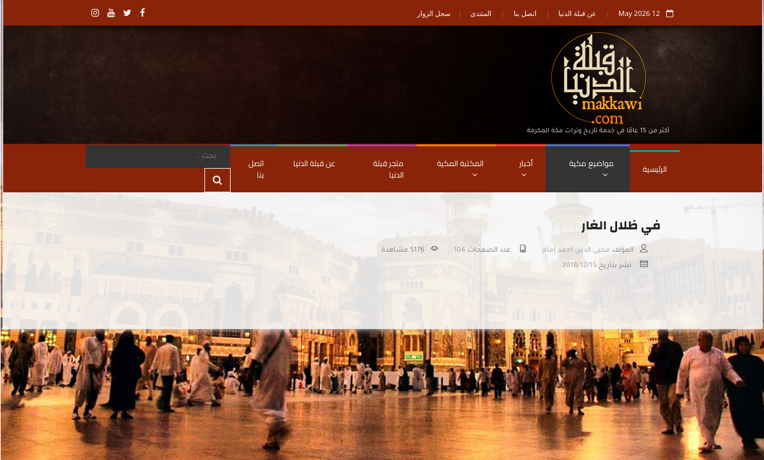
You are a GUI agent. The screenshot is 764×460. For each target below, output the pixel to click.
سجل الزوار (433, 13)
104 (459, 250)
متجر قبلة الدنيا (387, 169)
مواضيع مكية (591, 167)
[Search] (157, 156)
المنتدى (480, 13)
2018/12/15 (579, 266)
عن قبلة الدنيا (577, 13)
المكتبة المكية (459, 167)
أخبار (525, 167)
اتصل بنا (524, 13)
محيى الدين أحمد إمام (575, 250)
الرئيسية (654, 169)
